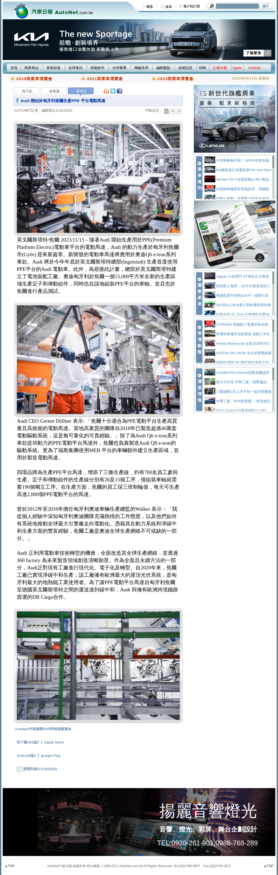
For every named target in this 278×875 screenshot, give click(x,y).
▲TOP (9, 866)
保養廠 (54, 91)
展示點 (27, 91)
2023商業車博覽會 (175, 78)
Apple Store (54, 742)
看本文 (81, 91)
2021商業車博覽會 (105, 78)
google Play (51, 756)
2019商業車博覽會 (34, 78)
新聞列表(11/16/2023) (37, 769)
